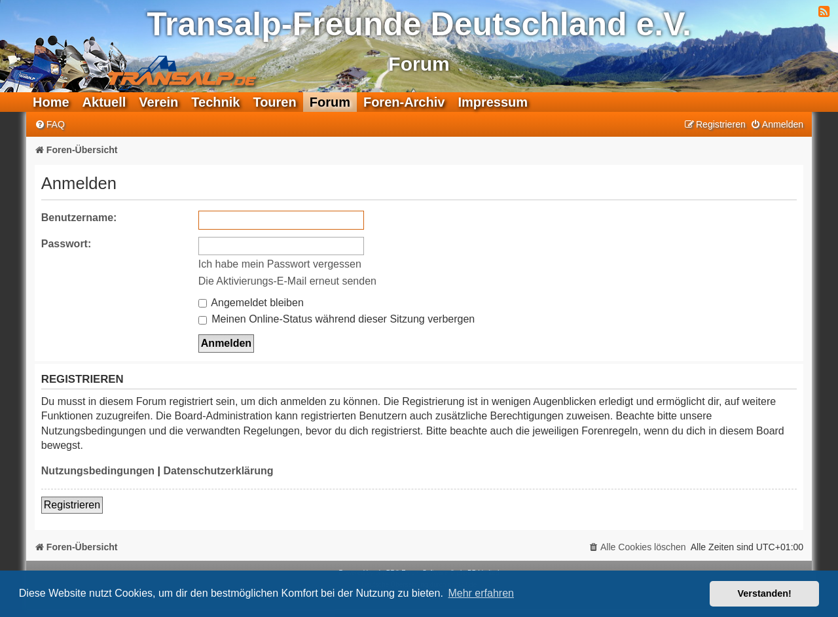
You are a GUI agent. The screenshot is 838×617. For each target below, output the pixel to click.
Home (51, 102)
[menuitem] (50, 125)
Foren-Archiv (404, 102)
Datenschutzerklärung (218, 470)
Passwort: (66, 243)
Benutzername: (79, 217)
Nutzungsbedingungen (98, 470)
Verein (158, 102)
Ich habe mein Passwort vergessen (279, 264)
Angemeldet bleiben (251, 302)
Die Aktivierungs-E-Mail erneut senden (287, 281)
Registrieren (72, 504)
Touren (274, 102)
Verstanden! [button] (765, 593)
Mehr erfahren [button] (481, 593)
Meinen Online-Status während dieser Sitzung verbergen (336, 319)
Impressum (493, 102)
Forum (330, 102)
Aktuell (104, 102)
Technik (215, 102)
